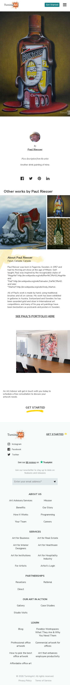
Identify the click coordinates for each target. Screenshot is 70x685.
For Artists (21, 565)
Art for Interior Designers (20, 546)
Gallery (21, 605)
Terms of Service (43, 680)
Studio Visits (20, 612)
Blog (20, 629)
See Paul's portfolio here (35, 316)
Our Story (48, 507)
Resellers (21, 582)
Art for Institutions (21, 555)
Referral (47, 582)
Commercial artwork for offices (47, 644)
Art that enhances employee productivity (48, 654)
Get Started (52, 4)
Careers (48, 521)
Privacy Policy (25, 680)
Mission (48, 500)
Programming (48, 514)
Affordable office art (21, 663)
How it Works (20, 514)
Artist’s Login (48, 565)
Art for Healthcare (47, 545)
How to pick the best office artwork (20, 654)
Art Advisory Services (20, 500)
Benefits (20, 507)
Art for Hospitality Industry (47, 557)
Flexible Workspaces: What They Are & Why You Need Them (47, 632)
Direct (21, 589)
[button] (65, 5)
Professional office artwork (21, 644)
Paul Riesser (35, 149)
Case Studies (48, 605)
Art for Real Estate (47, 538)
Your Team (20, 521)
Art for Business (20, 538)
